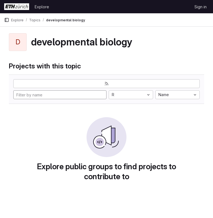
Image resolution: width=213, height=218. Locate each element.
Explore (42, 6)
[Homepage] (16, 6)
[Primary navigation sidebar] (6, 20)
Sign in (200, 6)
